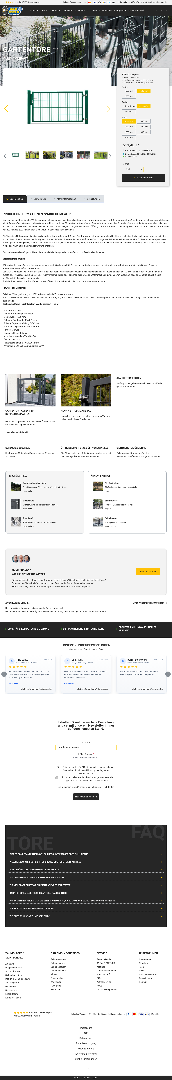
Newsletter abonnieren (86, 796)
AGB (86, 1033)
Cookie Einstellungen (86, 1059)
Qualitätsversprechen (107, 989)
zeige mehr (28, 491)
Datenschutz (86, 1038)
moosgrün (143, 106)
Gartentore (10, 986)
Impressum (86, 1028)
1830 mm (143, 132)
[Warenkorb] (166, 10)
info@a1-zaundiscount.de (156, 2)
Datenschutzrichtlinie (72, 770)
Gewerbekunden (104, 959)
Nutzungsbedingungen (98, 770)
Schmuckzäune (12, 971)
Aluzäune (9, 964)
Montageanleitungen (106, 970)
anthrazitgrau (129, 106)
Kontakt (142, 982)
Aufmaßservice (104, 982)
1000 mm (129, 91)
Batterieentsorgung (86, 1043)
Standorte (143, 963)
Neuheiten (55, 989)
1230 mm (129, 127)
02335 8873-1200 (136, 2)
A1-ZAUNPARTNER (106, 963)
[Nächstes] (108, 108)
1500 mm (143, 91)
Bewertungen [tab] (93, 199)
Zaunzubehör (57, 978)
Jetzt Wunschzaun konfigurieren (150, 603)
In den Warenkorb (143, 177)
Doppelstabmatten (14, 967)
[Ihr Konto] (156, 10)
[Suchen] (161, 10)
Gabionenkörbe (58, 963)
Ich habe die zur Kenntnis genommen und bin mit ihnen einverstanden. (87, 779)
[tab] (15, 199)
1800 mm (129, 96)
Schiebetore (11, 990)
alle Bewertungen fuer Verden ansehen (36, 689)
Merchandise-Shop (148, 974)
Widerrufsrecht (86, 1048)
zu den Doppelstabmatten (17, 432)
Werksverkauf (103, 974)
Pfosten (54, 974)
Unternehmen (145, 959)
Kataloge (101, 967)
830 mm (129, 121)
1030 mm (143, 121)
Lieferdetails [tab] (39, 199)
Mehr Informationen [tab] (66, 199)
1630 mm (129, 132)
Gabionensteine (58, 970)
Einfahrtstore (11, 994)
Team (141, 967)
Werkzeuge (56, 982)
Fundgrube (56, 985)
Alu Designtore (12, 982)
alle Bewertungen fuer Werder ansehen (147, 689)
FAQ (99, 978)
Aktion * (86, 742)
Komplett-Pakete (13, 997)
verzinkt (128, 111)
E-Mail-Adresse (86, 754)
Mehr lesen (13, 683)
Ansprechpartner (148, 571)
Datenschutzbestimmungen (87, 777)
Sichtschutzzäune (13, 975)
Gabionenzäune (58, 959)
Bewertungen (145, 978)
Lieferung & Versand (86, 1053)
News (99, 985)
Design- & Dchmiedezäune (17, 979)
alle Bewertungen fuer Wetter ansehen (92, 689)
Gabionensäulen (58, 967)
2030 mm (129, 137)
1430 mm (143, 127)
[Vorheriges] (6, 108)
